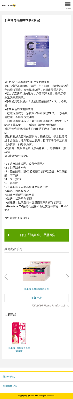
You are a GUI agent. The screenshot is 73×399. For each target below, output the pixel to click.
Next (67, 277)
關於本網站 (9, 376)
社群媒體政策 (10, 386)
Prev (6, 277)
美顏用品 (36, 297)
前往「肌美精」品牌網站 (38, 235)
